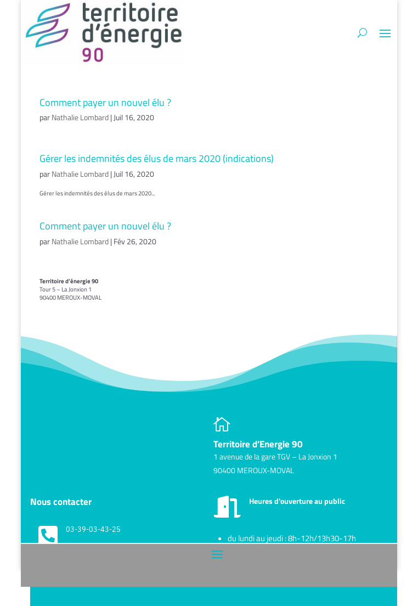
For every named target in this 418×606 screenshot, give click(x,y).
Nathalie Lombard (80, 117)
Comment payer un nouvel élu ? (105, 102)
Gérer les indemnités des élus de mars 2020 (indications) (156, 158)
